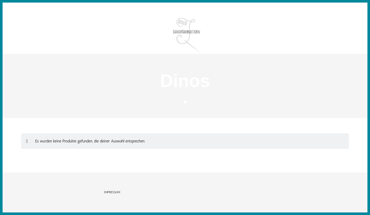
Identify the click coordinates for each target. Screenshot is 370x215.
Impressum (112, 192)
